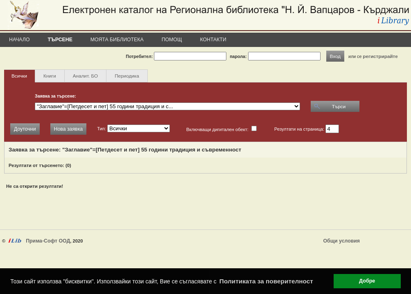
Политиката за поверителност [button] (266, 281)
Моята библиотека (117, 39)
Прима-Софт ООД (48, 241)
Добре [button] (367, 281)
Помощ (172, 39)
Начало (19, 39)
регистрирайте (380, 56)
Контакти (213, 39)
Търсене (60, 39)
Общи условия (341, 241)
